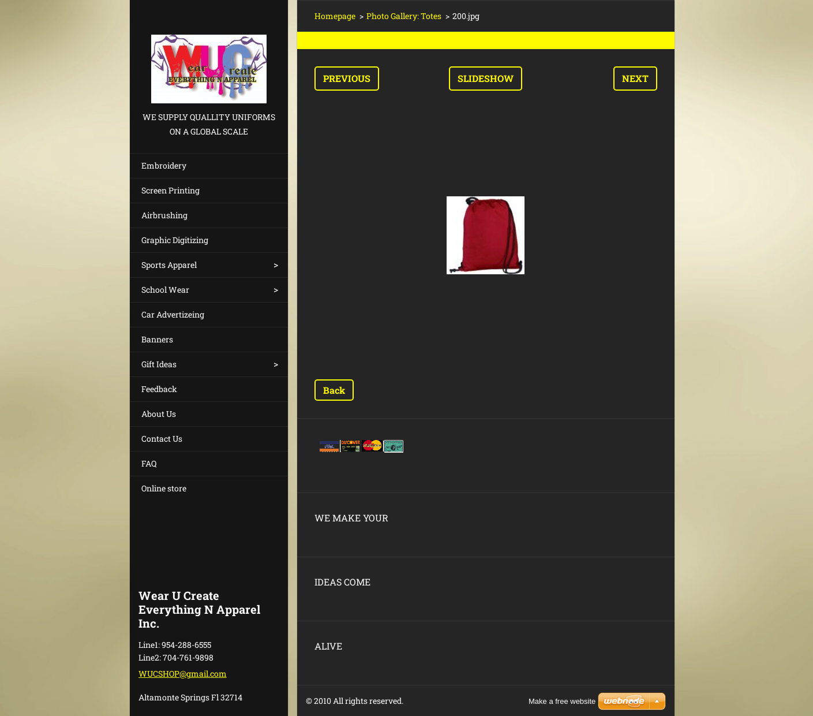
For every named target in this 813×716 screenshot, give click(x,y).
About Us (158, 413)
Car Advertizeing (172, 314)
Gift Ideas (159, 364)
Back (334, 390)
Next (635, 78)
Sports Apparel (169, 264)
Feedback (159, 388)
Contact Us (161, 438)
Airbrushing (164, 215)
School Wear (165, 289)
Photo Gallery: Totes (403, 15)
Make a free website (562, 701)
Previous (346, 78)
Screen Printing (170, 190)
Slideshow (486, 78)
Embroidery (163, 165)
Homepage (334, 15)
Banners (157, 339)
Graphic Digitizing (174, 239)
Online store (163, 488)
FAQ (148, 463)
